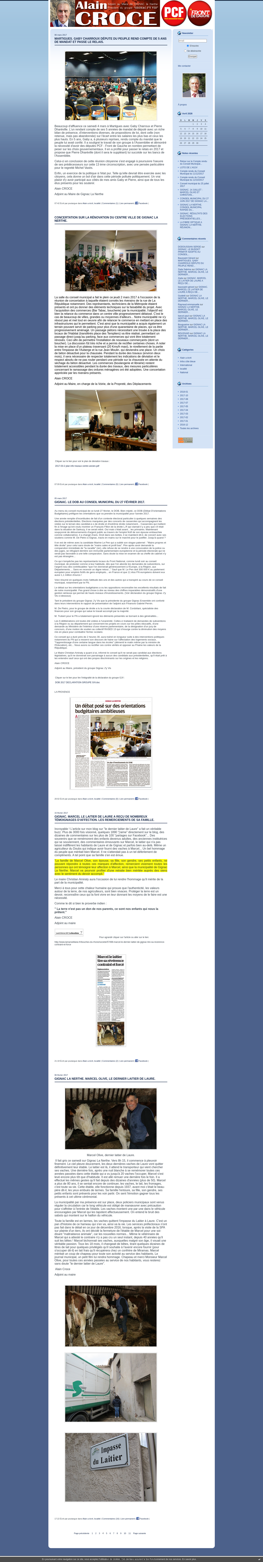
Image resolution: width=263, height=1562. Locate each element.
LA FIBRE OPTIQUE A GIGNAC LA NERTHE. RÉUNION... (191, 225)
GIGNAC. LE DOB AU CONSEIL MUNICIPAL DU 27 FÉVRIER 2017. (100, 502)
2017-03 (184, 413)
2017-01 (184, 421)
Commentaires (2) (110, 1061)
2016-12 (184, 424)
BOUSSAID (183, 333)
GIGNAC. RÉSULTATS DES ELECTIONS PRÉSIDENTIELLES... (193, 216)
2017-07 (184, 403)
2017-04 (184, 410)
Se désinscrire (192, 51)
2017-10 (184, 395)
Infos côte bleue (188, 361)
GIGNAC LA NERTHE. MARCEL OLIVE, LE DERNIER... (193, 272)
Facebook (141, 203)
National (184, 372)
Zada (180, 278)
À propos (182, 104)
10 (125, 1533)
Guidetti (182, 295)
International (186, 365)
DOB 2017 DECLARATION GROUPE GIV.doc (77, 682)
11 (130, 1533)
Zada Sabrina (184, 269)
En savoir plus (189, 1559)
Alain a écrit (186, 358)
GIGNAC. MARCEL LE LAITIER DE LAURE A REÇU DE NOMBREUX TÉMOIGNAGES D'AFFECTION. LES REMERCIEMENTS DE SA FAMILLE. (104, 818)
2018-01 (184, 392)
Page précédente (81, 1533)
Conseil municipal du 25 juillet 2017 (194, 184)
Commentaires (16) (110, 1519)
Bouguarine (183, 324)
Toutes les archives (189, 428)
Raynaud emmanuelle (188, 304)
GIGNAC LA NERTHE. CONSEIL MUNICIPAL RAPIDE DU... (191, 207)
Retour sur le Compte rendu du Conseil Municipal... (193, 162)
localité (183, 369)
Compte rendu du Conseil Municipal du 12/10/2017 (192, 178)
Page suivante (139, 1533)
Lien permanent (127, 203)
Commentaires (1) (110, 203)
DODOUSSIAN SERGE (189, 247)
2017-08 (184, 399)
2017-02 (184, 417)
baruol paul (183, 316)
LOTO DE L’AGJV (189, 167)
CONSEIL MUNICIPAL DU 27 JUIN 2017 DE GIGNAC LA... (194, 199)
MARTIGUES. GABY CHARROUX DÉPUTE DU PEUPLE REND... (191, 263)
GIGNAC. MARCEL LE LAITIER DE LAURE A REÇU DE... (192, 281)
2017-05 (184, 406)
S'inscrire (193, 46)
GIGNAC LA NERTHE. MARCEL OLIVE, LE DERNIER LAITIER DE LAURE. (105, 1078)
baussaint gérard (186, 287)
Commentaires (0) (110, 484)
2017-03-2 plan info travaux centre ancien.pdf (77, 466)
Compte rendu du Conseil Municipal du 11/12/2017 (192, 172)
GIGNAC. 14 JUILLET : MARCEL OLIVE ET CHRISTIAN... (191, 192)
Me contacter (184, 66)
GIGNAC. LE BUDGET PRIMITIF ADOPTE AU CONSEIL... (189, 252)
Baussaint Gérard (186, 258)
